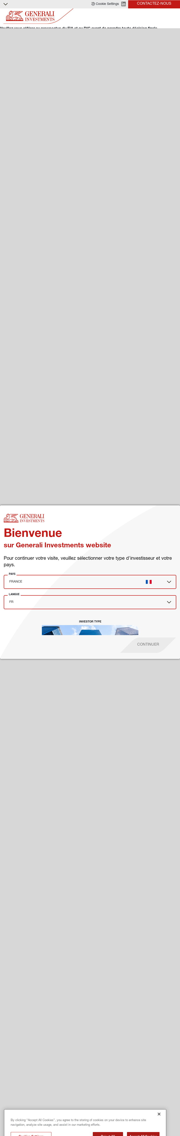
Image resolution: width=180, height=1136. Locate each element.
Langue (14, 594)
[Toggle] (174, 16)
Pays (12, 574)
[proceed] (148, 645)
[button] (105, 4)
